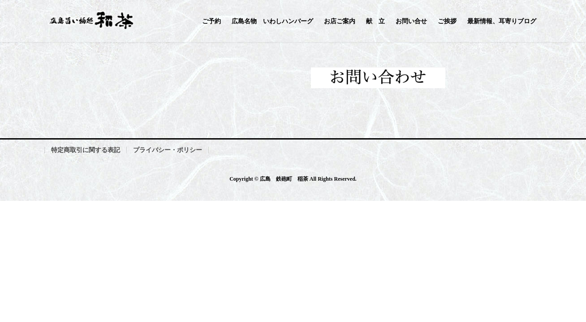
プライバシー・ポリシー (167, 150)
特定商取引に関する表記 (85, 150)
